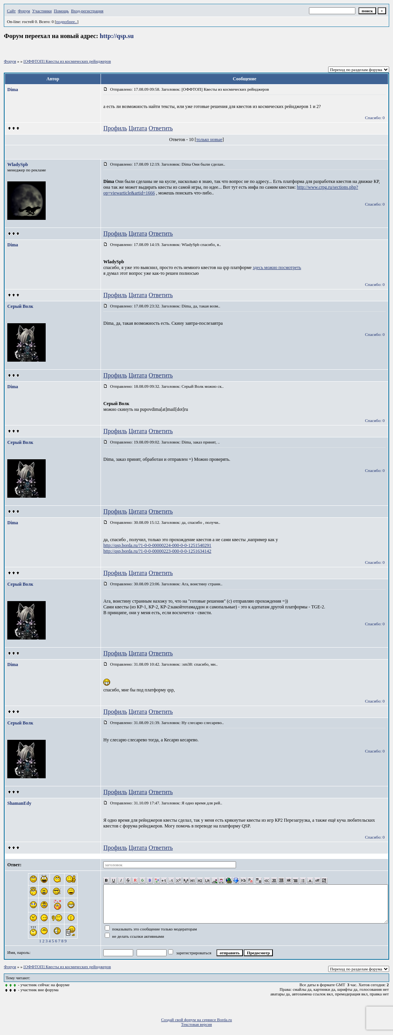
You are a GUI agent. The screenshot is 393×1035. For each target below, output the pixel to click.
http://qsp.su (117, 36)
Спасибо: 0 (375, 117)
